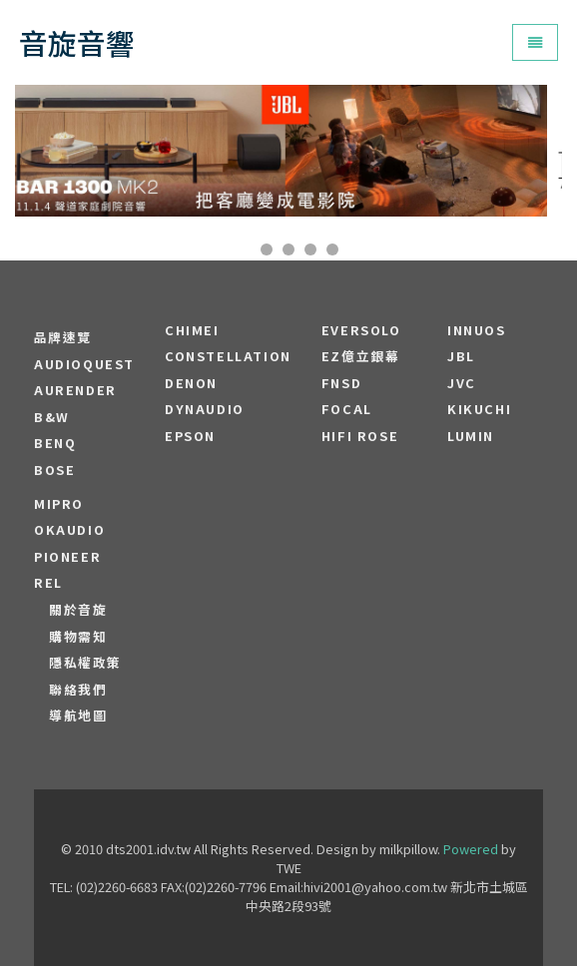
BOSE (54, 470)
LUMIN (470, 436)
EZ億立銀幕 (360, 356)
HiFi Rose (359, 436)
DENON (191, 383)
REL (48, 583)
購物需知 (78, 637)
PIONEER (67, 557)
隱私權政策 (85, 663)
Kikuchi (479, 409)
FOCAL (346, 409)
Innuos (476, 330)
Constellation (228, 356)
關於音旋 (78, 610)
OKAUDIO (69, 530)
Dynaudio (205, 409)
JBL (461, 356)
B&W (52, 417)
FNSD (341, 383)
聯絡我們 (78, 690)
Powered (470, 848)
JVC (461, 383)
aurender (75, 390)
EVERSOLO (361, 330)
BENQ (55, 443)
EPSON (190, 436)
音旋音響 (77, 42)
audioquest (84, 364)
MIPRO (59, 504)
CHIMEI (192, 330)
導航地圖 (78, 716)
